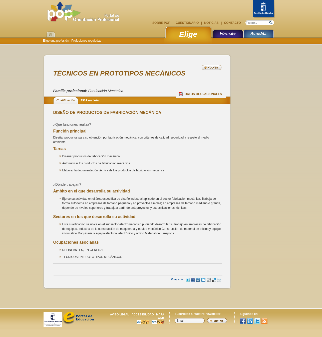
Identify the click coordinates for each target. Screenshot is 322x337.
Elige (188, 34)
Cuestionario (187, 23)
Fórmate (227, 33)
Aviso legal (119, 314)
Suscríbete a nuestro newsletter (198, 314)
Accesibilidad (142, 314)
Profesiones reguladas (86, 40)
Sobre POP (161, 23)
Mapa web (160, 316)
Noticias (211, 23)
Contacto (232, 23)
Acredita (258, 33)
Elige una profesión (56, 40)
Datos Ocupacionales (200, 94)
